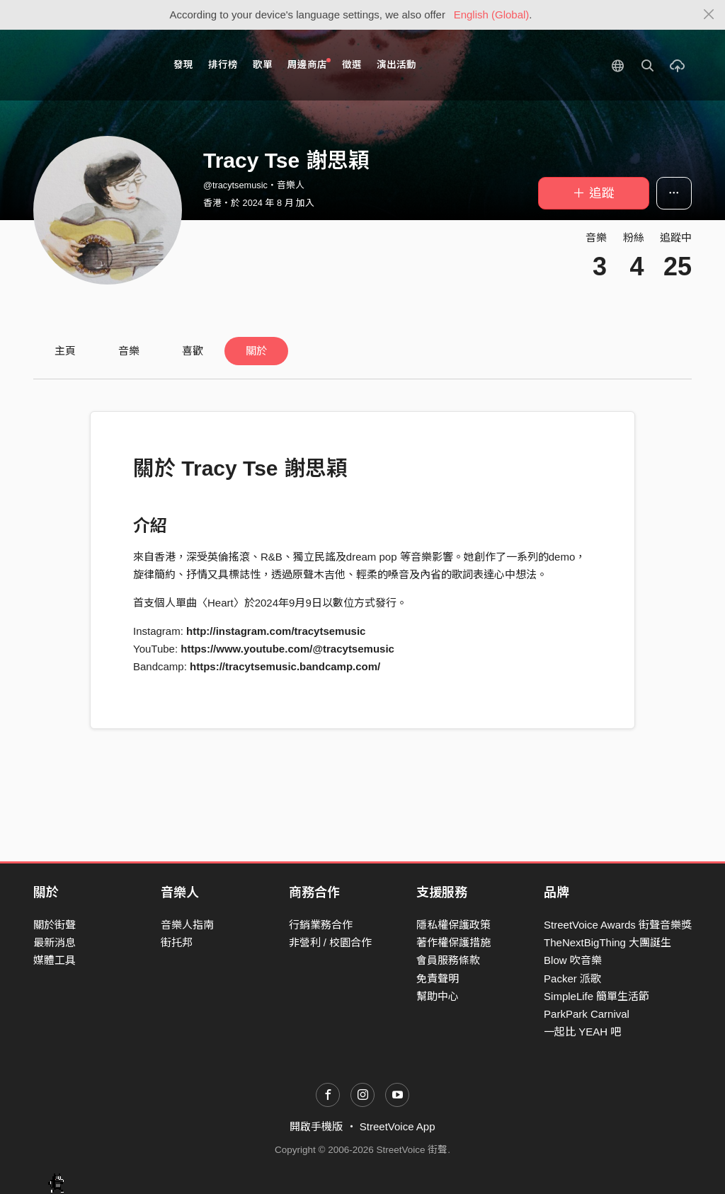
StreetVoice (91, 65)
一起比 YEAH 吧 (582, 1032)
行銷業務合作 (321, 925)
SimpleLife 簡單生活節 (596, 996)
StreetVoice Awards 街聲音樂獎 (618, 925)
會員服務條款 (448, 960)
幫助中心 (437, 996)
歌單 (263, 64)
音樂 (128, 351)
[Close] (709, 14)
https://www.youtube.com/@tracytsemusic (287, 649)
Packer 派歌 (572, 978)
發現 (183, 64)
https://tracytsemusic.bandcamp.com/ (285, 666)
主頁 (65, 351)
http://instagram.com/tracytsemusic (275, 631)
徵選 (352, 64)
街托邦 (177, 942)
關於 (256, 351)
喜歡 (192, 351)
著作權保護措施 (453, 942)
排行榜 (223, 64)
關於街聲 (54, 925)
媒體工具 (54, 960)
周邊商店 (309, 64)
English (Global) (492, 14)
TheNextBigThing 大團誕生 (607, 942)
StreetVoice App (397, 1126)
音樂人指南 (187, 925)
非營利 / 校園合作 (330, 942)
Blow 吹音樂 (573, 960)
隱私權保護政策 (453, 925)
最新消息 (54, 942)
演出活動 (396, 64)
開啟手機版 (316, 1126)
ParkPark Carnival (586, 1014)
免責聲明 (437, 978)
